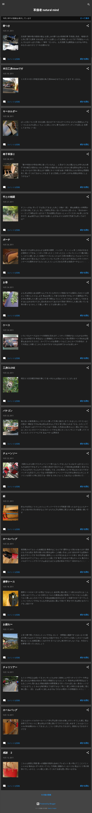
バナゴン (7, 410)
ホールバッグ (10, 538)
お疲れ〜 (7, 624)
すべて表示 (84, 18)
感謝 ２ (7, 752)
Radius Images (52, 808)
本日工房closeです (13, 68)
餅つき (6, 25)
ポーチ (6, 239)
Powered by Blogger (46, 804)
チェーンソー (10, 453)
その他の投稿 (46, 795)
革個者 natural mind (46, 10)
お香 (5, 282)
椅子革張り (9, 154)
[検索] (88, 4)
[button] (87, 26)
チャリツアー (10, 667)
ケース (6, 325)
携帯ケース (9, 581)
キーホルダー (10, 111)
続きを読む (84, 59)
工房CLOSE (9, 367)
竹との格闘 (9, 196)
